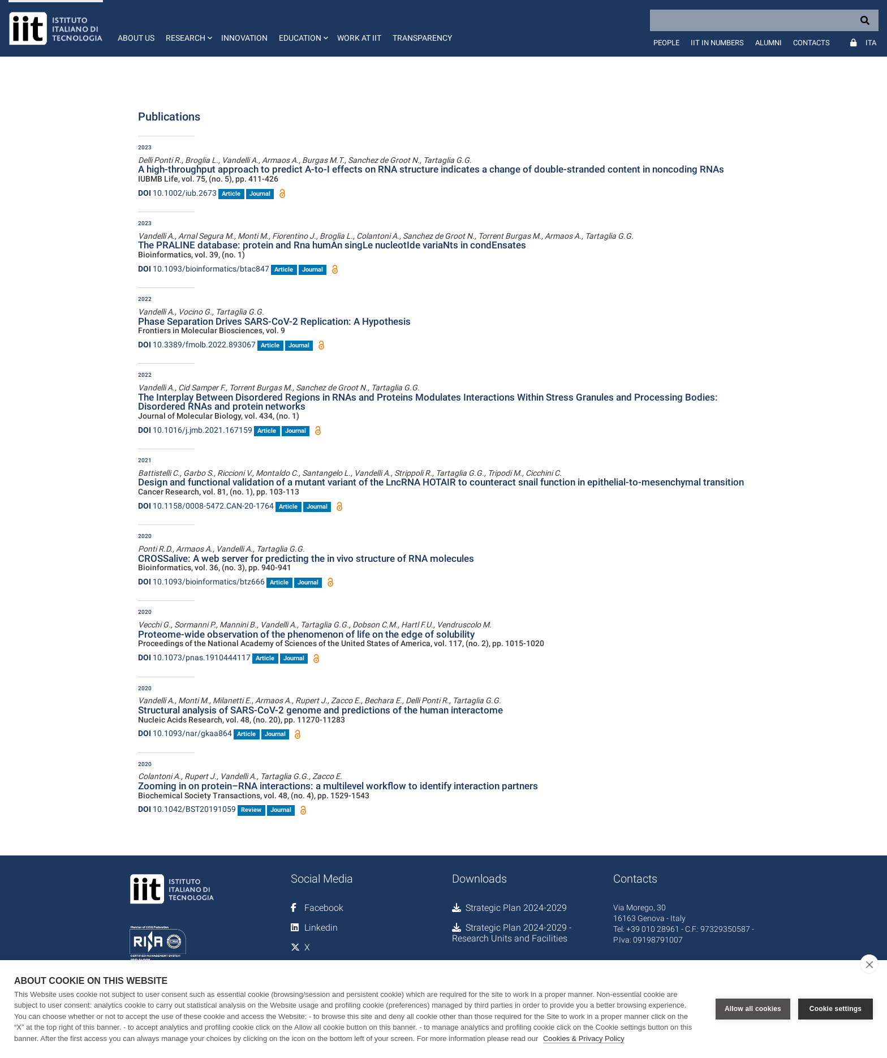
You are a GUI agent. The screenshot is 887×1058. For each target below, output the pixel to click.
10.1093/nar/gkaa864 (185, 733)
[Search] (764, 20)
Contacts (811, 42)
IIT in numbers (717, 42)
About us (136, 37)
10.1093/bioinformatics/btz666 (201, 581)
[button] (188, 28)
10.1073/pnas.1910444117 (194, 657)
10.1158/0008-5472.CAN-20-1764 (206, 505)
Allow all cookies (753, 1009)
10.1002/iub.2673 (177, 192)
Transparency (422, 37)
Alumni (768, 42)
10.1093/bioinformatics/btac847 (203, 268)
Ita (871, 42)
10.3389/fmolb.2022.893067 (197, 344)
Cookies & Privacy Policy (584, 1038)
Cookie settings (836, 1009)
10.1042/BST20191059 (187, 809)
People (666, 42)
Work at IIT (359, 37)
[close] (869, 964)
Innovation (244, 37)
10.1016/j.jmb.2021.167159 (195, 430)
